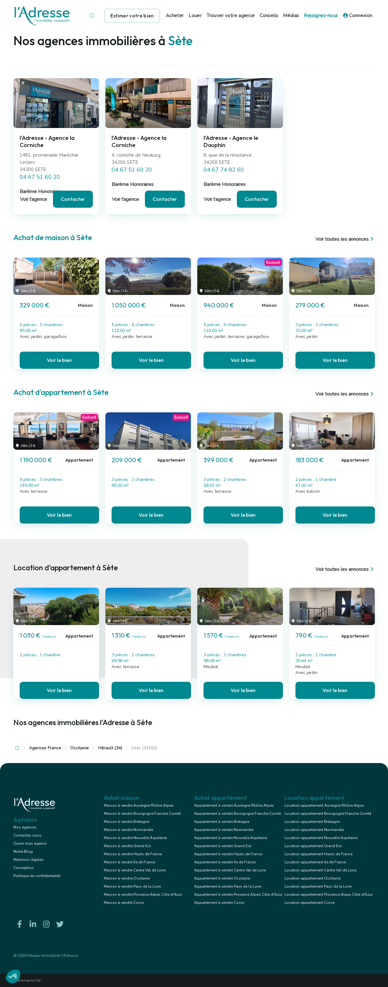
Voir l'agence (33, 199)
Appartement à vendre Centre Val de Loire (230, 870)
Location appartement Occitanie (312, 878)
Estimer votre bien (132, 16)
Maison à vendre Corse (124, 902)
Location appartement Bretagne (312, 821)
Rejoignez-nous (321, 15)
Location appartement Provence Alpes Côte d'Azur (329, 894)
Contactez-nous (27, 835)
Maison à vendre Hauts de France (133, 854)
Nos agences (24, 827)
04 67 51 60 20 (40, 177)
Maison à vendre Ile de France (129, 862)
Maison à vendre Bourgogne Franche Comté (142, 813)
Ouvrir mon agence (29, 843)
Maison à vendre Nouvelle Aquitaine (135, 837)
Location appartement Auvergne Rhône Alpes (324, 805)
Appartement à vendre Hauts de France (228, 854)
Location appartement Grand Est (313, 845)
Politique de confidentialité (36, 875)
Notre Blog (23, 851)
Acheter (175, 15)
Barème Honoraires (41, 191)
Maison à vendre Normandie (128, 829)
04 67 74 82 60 (224, 169)
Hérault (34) (110, 748)
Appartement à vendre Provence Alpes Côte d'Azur (238, 894)
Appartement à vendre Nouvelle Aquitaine (230, 837)
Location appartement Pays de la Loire (318, 886)
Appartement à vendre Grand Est (222, 845)
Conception (23, 867)
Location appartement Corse (309, 902)
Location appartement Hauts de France (318, 854)
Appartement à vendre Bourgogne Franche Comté (237, 813)
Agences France (45, 748)
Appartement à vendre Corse (219, 902)
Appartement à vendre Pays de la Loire (227, 886)
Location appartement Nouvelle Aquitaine (321, 837)
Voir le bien (59, 360)
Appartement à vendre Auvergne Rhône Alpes (234, 805)
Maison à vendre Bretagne (126, 821)
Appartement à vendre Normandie (223, 829)
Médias (291, 15)
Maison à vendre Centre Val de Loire (134, 870)
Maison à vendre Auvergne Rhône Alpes (139, 805)
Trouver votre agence (231, 15)
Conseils (269, 15)
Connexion (357, 15)
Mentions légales (28, 859)
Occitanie (79, 748)
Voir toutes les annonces (345, 239)
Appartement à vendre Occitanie (222, 878)
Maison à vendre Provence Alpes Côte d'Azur (143, 894)
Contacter (73, 199)
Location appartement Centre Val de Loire (320, 870)
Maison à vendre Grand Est (127, 845)
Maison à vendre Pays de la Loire (132, 886)
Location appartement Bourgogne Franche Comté (328, 813)
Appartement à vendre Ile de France (225, 862)
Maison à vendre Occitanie (127, 878)
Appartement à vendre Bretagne (221, 821)
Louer (195, 15)
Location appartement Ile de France (315, 862)
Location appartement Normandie (314, 829)
